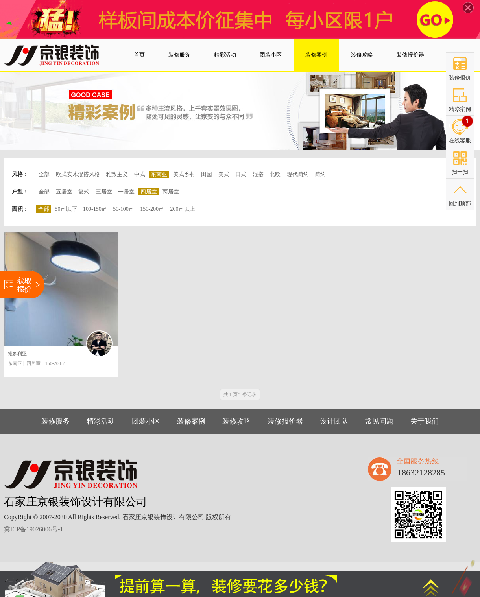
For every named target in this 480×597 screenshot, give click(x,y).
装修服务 (55, 421)
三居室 (104, 192)
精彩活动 (101, 421)
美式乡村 (184, 174)
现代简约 (298, 174)
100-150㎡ (95, 209)
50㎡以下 (66, 209)
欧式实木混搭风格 (78, 174)
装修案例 (191, 421)
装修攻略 (236, 421)
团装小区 (146, 421)
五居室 (64, 192)
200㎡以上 (182, 209)
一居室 (126, 192)
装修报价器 (285, 421)
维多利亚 (17, 353)
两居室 (170, 192)
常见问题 (379, 421)
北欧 (275, 174)
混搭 (258, 174)
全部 (44, 174)
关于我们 (424, 421)
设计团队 (334, 421)
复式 (83, 192)
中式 (139, 174)
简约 (320, 174)
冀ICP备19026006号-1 (33, 529)
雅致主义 (117, 174)
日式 (240, 174)
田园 (206, 174)
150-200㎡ (152, 209)
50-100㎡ (123, 209)
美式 (223, 174)
